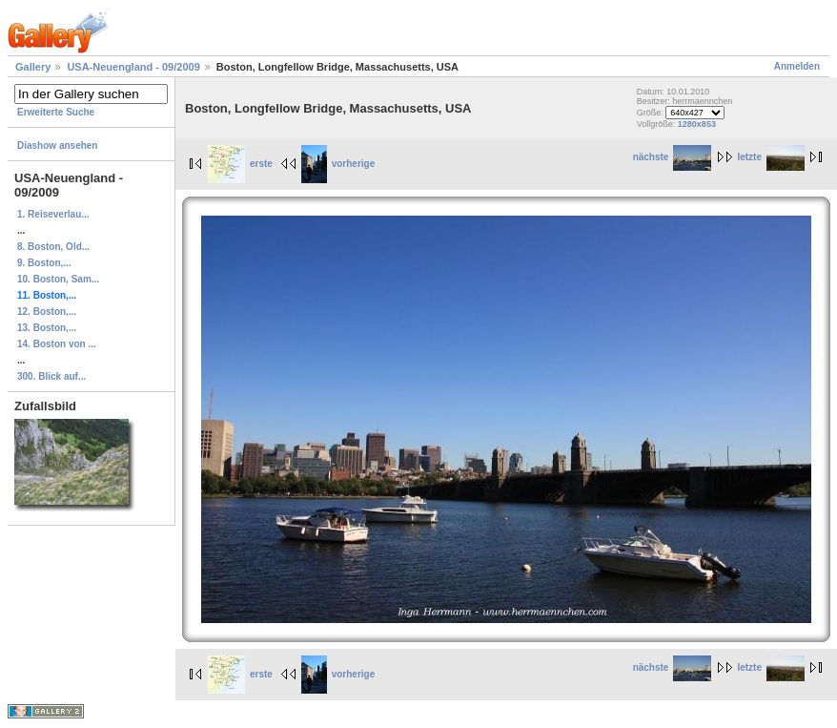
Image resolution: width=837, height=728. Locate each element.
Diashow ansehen (57, 145)
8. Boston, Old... (53, 246)
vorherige (338, 163)
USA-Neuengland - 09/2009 (133, 67)
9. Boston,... (44, 263)
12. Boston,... (46, 311)
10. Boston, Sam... (58, 279)
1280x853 (697, 124)
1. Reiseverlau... (53, 214)
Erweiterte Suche (55, 112)
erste (240, 163)
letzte (771, 157)
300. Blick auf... (51, 376)
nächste (672, 157)
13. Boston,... (46, 327)
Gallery (33, 67)
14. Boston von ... (56, 344)
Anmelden (797, 66)
